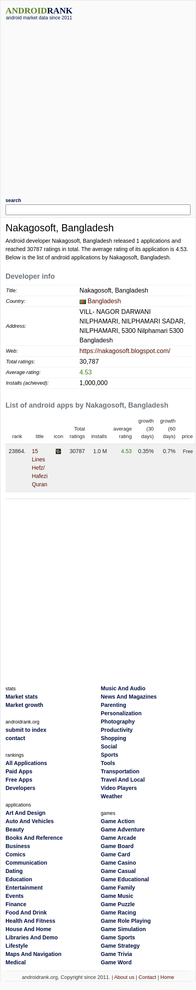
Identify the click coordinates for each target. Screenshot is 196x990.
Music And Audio (123, 688)
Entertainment (24, 887)
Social (109, 746)
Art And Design (25, 813)
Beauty (15, 829)
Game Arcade (118, 838)
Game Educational (125, 879)
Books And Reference (34, 838)
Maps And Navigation (34, 954)
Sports (109, 755)
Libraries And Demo (32, 937)
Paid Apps (19, 771)
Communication (26, 863)
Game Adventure (123, 829)
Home (167, 977)
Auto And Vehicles (30, 821)
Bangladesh (104, 301)
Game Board (117, 846)
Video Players (119, 788)
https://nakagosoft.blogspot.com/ (125, 351)
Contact (147, 977)
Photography (118, 721)
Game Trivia (116, 954)
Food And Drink (26, 912)
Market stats (22, 696)
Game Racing (118, 912)
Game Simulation (123, 929)
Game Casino (118, 863)
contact (15, 738)
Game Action (118, 821)
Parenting (114, 705)
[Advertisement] (85, 106)
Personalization (121, 713)
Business (18, 846)
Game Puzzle (118, 904)
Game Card (116, 854)
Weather (112, 796)
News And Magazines (129, 696)
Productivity (117, 730)
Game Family (118, 887)
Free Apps (19, 780)
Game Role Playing (126, 921)
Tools (108, 763)
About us (124, 977)
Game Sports (118, 937)
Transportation (120, 771)
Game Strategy (120, 946)
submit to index (26, 730)
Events (15, 896)
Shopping (114, 738)
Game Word (116, 962)
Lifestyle (17, 946)
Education (19, 879)
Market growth (24, 705)
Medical (16, 962)
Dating (14, 871)
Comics (16, 854)
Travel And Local (123, 780)
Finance (16, 904)
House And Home (28, 929)
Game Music (117, 896)
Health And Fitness (30, 921)
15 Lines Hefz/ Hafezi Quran (40, 467)
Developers (20, 788)
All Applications (26, 763)
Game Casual (118, 871)
